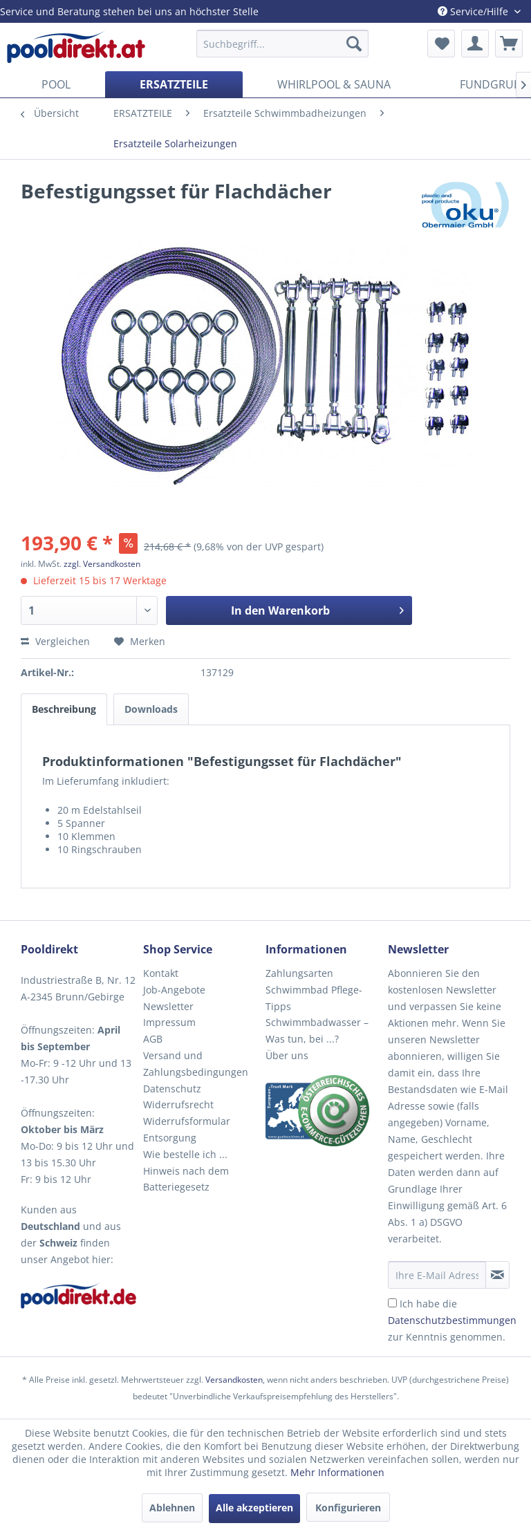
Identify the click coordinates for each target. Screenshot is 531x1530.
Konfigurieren (348, 1507)
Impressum (169, 1022)
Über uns (287, 1055)
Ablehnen (172, 1507)
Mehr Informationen (337, 1472)
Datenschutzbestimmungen (452, 1320)
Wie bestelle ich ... (185, 1154)
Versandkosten (234, 1380)
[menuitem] (282, 43)
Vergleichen (55, 641)
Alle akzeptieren (254, 1507)
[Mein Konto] (475, 43)
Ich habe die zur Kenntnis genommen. (452, 1320)
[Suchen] (354, 43)
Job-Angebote (174, 989)
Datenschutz (172, 1088)
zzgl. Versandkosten (102, 564)
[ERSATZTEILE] (174, 84)
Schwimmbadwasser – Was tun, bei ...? (317, 1030)
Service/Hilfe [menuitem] (474, 11)
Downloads (151, 709)
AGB (152, 1038)
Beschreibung (64, 709)
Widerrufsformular (186, 1121)
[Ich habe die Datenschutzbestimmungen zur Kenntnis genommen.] (392, 1302)
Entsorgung (169, 1137)
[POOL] (56, 84)
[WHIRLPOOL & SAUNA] (334, 84)
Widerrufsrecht (178, 1104)
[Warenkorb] (509, 43)
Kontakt (160, 973)
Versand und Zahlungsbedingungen (195, 1064)
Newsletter (168, 1006)
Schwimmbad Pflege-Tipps (314, 998)
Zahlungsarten (299, 973)
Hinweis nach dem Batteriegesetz (186, 1179)
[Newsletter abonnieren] (497, 1275)
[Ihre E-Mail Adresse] (437, 1275)
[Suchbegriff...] (282, 43)
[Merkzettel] (441, 43)
